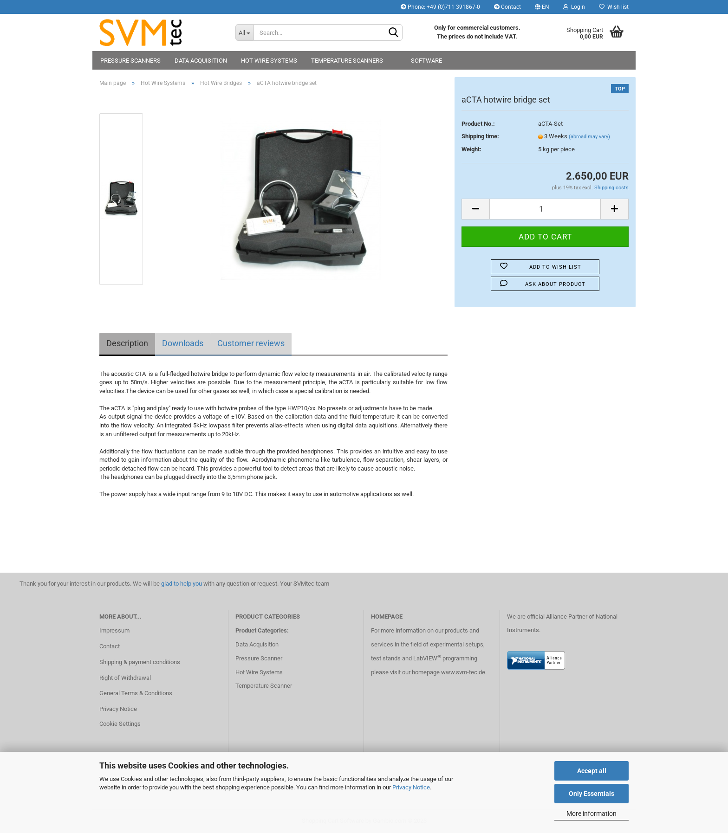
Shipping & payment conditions (139, 662)
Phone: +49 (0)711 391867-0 (440, 7)
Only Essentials (591, 793)
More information (591, 813)
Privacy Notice (411, 787)
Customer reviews (251, 343)
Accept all (591, 771)
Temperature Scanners (347, 60)
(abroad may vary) (589, 137)
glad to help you (181, 583)
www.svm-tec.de (463, 672)
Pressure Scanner (258, 658)
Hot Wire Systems (269, 60)
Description (127, 343)
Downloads (182, 343)
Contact (507, 7)
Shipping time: (480, 136)
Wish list (614, 7)
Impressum (114, 630)
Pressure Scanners (130, 60)
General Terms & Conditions (135, 693)
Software (426, 60)
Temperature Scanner (263, 685)
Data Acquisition (201, 60)
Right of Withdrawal (125, 677)
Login (574, 7)
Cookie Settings (120, 723)
